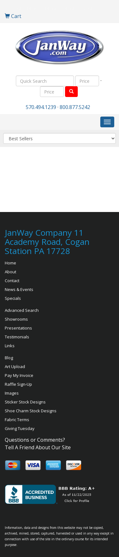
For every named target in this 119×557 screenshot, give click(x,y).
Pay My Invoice (19, 375)
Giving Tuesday (20, 428)
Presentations (18, 328)
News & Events (19, 289)
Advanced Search (22, 310)
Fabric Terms (17, 419)
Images (12, 393)
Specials (13, 298)
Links (10, 345)
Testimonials (17, 337)
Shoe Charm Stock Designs (30, 411)
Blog (9, 357)
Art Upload (15, 366)
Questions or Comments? (35, 439)
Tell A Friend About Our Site (38, 447)
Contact (12, 280)
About (10, 272)
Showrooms (16, 319)
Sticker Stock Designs (25, 402)
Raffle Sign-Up (18, 384)
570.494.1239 (41, 107)
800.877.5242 (75, 107)
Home (10, 263)
